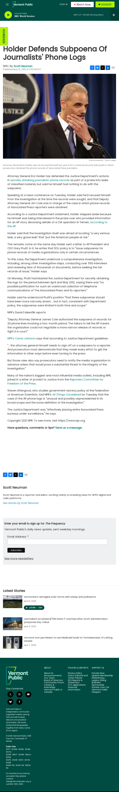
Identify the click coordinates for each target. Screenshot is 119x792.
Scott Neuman (23, 66)
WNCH (28, 754)
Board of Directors (53, 680)
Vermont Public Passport (100, 691)
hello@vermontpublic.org (17, 781)
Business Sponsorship (98, 683)
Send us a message (68, 428)
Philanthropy (98, 678)
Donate (106, 4)
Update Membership (102, 675)
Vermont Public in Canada (53, 691)
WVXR (14, 760)
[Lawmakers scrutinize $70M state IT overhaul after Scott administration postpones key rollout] (12, 623)
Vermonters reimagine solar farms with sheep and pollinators (60, 597)
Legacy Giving (99, 680)
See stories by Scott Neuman (21, 503)
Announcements (53, 675)
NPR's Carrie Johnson (21, 338)
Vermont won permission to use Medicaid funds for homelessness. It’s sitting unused (68, 639)
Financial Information (74, 688)
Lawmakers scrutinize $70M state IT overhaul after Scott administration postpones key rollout (66, 620)
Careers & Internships (49, 686)
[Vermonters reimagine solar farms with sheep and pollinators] (12, 601)
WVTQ (8, 752)
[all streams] (114, 15)
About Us (48, 673)
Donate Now (98, 673)
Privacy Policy (75, 673)
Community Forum (54, 682)
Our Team (49, 678)
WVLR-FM (20, 765)
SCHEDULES (4, 36)
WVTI (8, 749)
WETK (21, 760)
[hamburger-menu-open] (7, 4)
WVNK (27, 749)
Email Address (18, 536)
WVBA (21, 749)
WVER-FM (10, 765)
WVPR (8, 754)
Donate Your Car (100, 687)
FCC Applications (77, 685)
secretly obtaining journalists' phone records (40, 180)
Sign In (64, 4)
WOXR (21, 754)
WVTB (27, 760)
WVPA (8, 757)
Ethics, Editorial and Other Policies (78, 676)
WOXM (14, 749)
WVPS (8, 760)
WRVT (14, 754)
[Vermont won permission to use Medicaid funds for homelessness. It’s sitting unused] (12, 642)
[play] (8, 15)
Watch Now (82, 4)
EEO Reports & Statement (75, 681)
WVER (8, 762)
